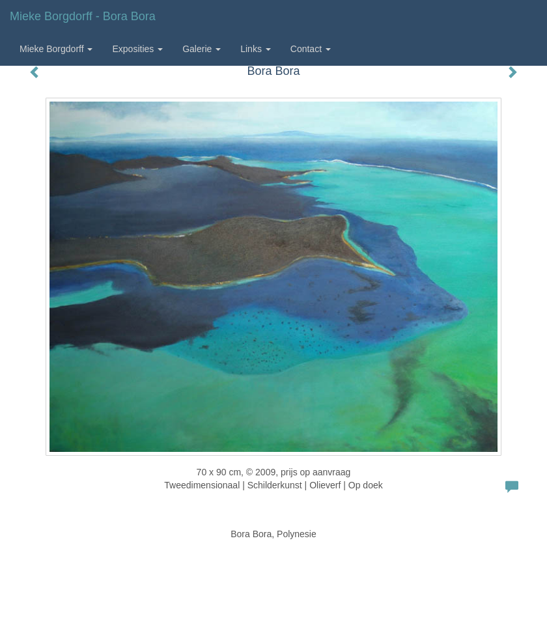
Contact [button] (310, 49)
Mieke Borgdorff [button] (56, 49)
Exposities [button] (137, 49)
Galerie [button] (201, 49)
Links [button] (255, 49)
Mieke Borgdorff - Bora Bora (83, 16)
